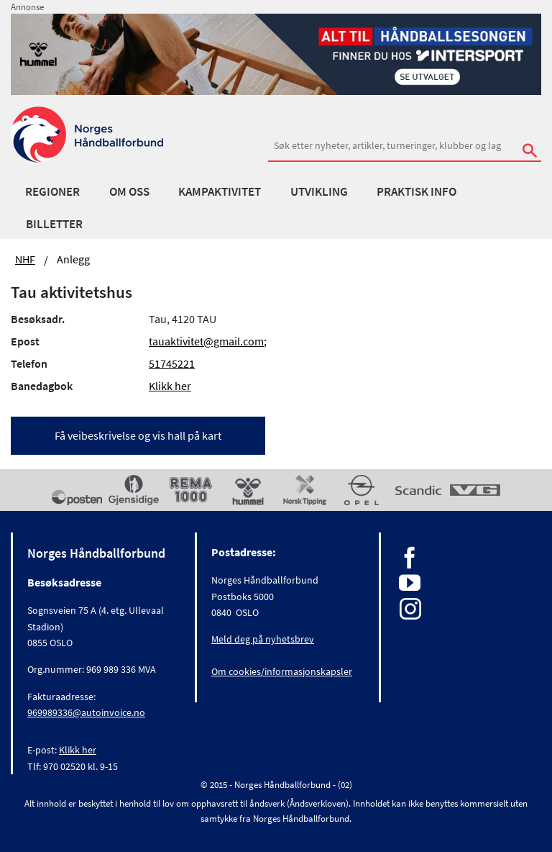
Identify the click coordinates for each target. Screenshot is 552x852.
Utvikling (319, 191)
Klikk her (170, 386)
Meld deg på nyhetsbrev (262, 639)
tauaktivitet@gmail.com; (208, 341)
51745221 (172, 363)
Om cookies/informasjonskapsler (281, 671)
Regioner (52, 191)
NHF (25, 259)
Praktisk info (416, 191)
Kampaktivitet (219, 191)
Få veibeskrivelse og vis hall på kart (138, 435)
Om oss (129, 191)
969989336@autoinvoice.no (86, 712)
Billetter (54, 224)
